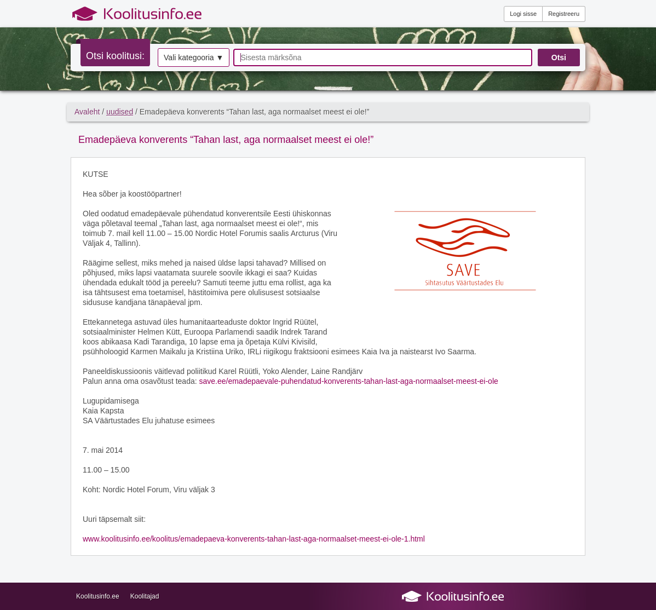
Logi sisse (523, 13)
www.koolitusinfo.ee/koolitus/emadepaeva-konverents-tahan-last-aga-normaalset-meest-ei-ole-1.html (254, 538)
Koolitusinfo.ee (97, 596)
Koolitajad (144, 596)
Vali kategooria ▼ (193, 57)
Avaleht (87, 111)
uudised (119, 111)
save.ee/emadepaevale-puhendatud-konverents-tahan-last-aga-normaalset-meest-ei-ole (348, 381)
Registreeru (563, 13)
